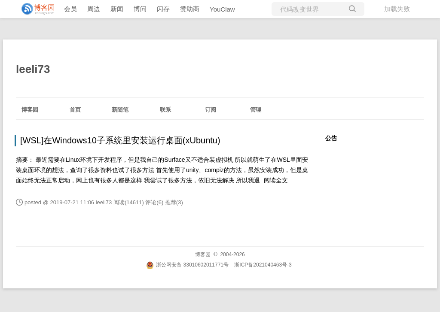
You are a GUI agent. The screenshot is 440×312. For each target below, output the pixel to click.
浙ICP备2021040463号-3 (262, 265)
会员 (70, 8)
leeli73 (33, 69)
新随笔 (120, 109)
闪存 (163, 8)
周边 (93, 8)
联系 (165, 109)
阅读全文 (276, 180)
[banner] (34, 9)
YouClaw (222, 9)
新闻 (116, 8)
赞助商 (189, 8)
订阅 (210, 109)
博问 (140, 8)
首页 (75, 109)
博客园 (29, 109)
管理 (255, 109)
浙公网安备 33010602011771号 (187, 265)
